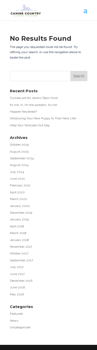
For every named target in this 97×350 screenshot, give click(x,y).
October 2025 (19, 144)
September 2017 (21, 260)
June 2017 (17, 274)
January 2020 (20, 206)
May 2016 (17, 294)
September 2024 (22, 158)
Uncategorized (20, 327)
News (14, 320)
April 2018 (17, 226)
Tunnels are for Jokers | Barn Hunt (34, 98)
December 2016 (21, 280)
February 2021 (20, 185)
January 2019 (19, 219)
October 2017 (19, 253)
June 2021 (17, 178)
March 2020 (18, 199)
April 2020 (17, 192)
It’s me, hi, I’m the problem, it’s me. (34, 105)
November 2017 (21, 246)
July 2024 (17, 172)
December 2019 (21, 212)
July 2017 (17, 267)
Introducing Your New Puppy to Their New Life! (43, 118)
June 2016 (17, 287)
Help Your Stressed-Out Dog (29, 125)
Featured (16, 313)
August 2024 (19, 165)
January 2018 (19, 240)
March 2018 (18, 233)
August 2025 (19, 151)
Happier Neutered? (23, 111)
